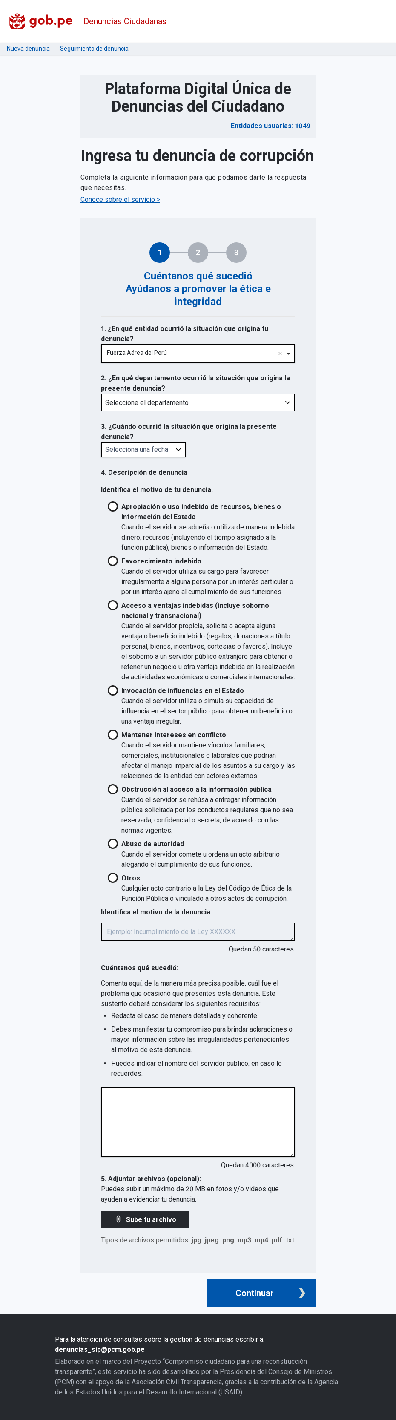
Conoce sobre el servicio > (120, 199)
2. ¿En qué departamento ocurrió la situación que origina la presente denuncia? (195, 383)
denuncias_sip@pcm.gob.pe (100, 1349)
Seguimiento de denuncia (94, 48)
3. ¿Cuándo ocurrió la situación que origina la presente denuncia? (189, 432)
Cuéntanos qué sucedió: (139, 968)
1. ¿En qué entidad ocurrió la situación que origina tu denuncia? (184, 334)
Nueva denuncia (28, 48)
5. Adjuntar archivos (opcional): (151, 1179)
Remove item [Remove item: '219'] (280, 353)
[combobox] (198, 353)
